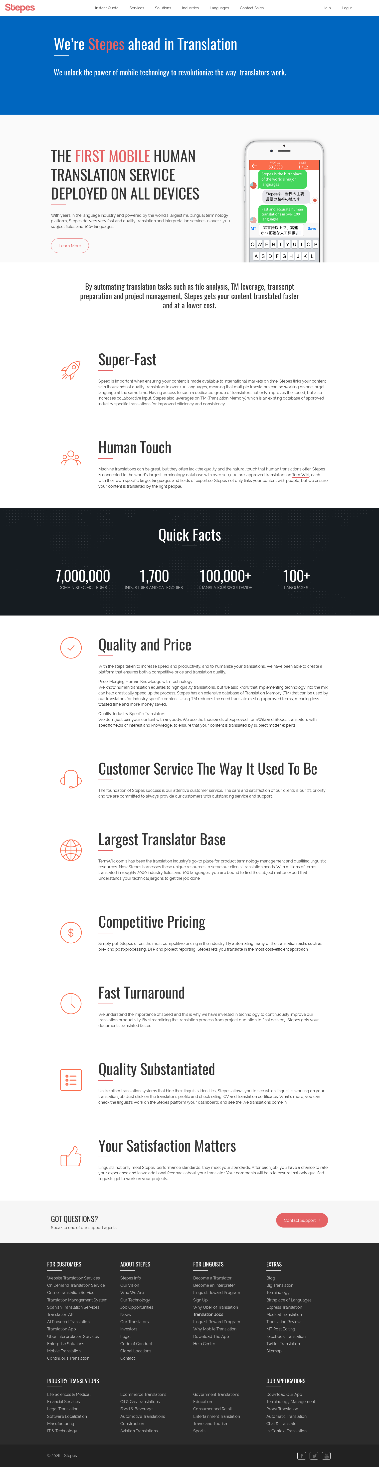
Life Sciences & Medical (68, 1394)
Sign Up (200, 1300)
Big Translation (279, 1285)
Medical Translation (284, 1314)
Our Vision (129, 1285)
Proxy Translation (282, 1409)
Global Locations (135, 1351)
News (125, 1314)
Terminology (278, 1292)
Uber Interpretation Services (73, 1336)
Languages (219, 8)
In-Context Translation (286, 1431)
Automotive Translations (142, 1416)
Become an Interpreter (214, 1285)
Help (327, 8)
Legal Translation (62, 1409)
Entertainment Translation (216, 1416)
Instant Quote (107, 8)
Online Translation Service (70, 1292)
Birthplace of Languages (289, 1300)
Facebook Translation (286, 1336)
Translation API (60, 1314)
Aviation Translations (139, 1431)
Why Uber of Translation (215, 1307)
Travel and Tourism (210, 1423)
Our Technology (135, 1300)
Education (202, 1402)
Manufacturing (60, 1423)
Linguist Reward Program (216, 1292)
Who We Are (132, 1292)
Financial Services (63, 1402)
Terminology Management (290, 1402)
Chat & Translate (281, 1423)
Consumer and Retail (212, 1409)
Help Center (204, 1343)
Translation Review (283, 1322)
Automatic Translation (286, 1416)
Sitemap (274, 1351)
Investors (128, 1329)
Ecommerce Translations (143, 1394)
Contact (127, 1358)
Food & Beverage (136, 1409)
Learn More (70, 245)
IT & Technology (62, 1431)
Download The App (211, 1336)
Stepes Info (130, 1278)
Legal (125, 1336)
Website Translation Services (73, 1278)
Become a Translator (212, 1278)
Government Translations (216, 1394)
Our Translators (134, 1322)
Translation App (61, 1329)
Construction (132, 1423)
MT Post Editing (280, 1329)
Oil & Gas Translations (140, 1402)
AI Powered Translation (68, 1322)
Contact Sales (252, 8)
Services (137, 8)
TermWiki (300, 474)
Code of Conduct (136, 1343)
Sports (199, 1431)
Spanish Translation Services (73, 1307)
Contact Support (302, 1220)
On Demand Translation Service (76, 1285)
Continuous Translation (68, 1358)
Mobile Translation (64, 1351)
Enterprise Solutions (65, 1343)
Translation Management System (77, 1300)
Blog (270, 1278)
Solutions (163, 8)
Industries (190, 8)
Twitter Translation (283, 1343)
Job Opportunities (136, 1307)
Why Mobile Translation (214, 1329)
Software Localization (67, 1416)
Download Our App (284, 1394)
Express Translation (284, 1307)
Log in (347, 8)
